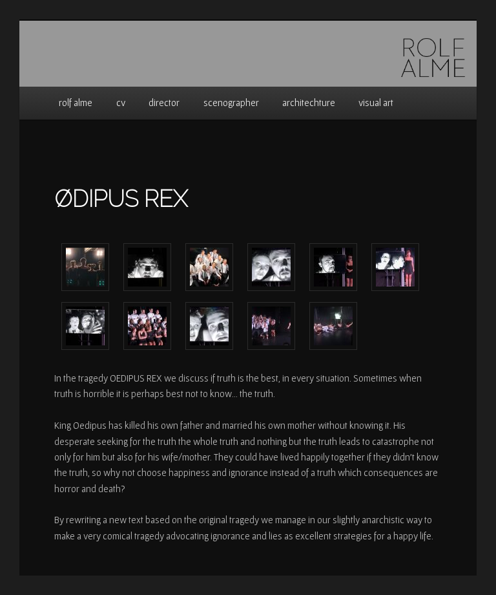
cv (120, 102)
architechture (308, 102)
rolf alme (75, 102)
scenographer (231, 102)
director (164, 102)
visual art (375, 102)
